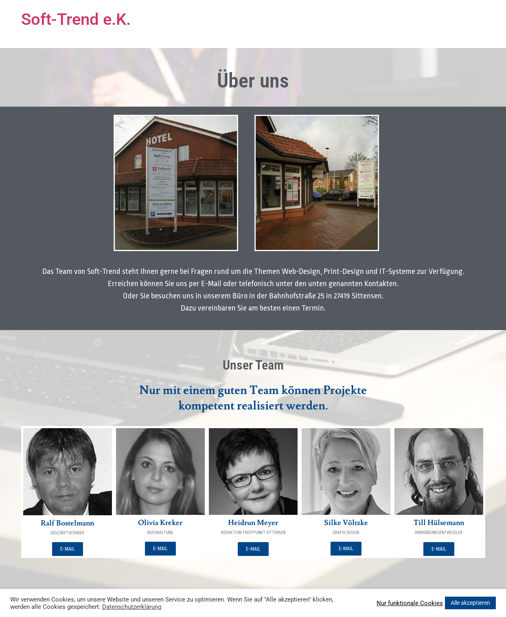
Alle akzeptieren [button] (470, 602)
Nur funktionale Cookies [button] (410, 603)
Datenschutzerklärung (131, 606)
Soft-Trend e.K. (76, 19)
